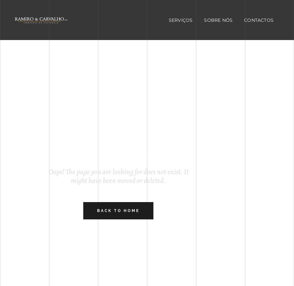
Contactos (259, 20)
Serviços (181, 20)
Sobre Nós (218, 20)
